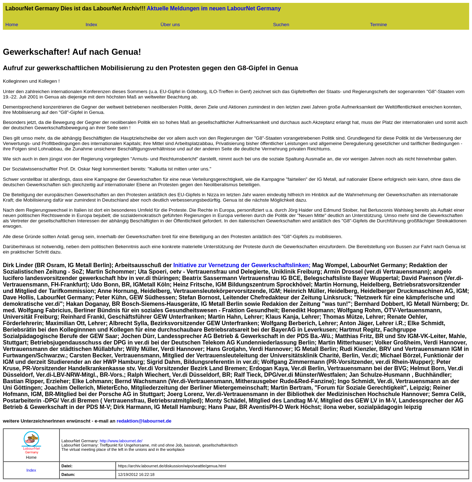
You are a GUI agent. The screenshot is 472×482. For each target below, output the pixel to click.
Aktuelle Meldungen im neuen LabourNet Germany (214, 8)
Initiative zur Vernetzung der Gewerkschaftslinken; (242, 265)
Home (11, 24)
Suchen (281, 24)
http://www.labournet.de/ (121, 441)
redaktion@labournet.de (144, 421)
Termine (378, 24)
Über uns (170, 24)
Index (91, 24)
